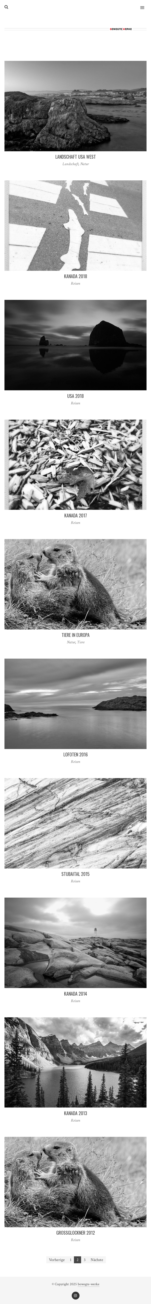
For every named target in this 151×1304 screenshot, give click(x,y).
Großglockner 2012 (75, 1232)
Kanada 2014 (75, 993)
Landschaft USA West (75, 156)
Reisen (75, 283)
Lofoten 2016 (75, 754)
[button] (145, 4)
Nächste (97, 1259)
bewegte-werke (88, 1284)
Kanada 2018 (75, 276)
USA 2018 (75, 396)
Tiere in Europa (76, 635)
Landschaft (70, 163)
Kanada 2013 (75, 1113)
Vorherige (57, 1259)
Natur (84, 163)
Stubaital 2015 (75, 874)
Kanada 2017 (75, 515)
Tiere (80, 642)
